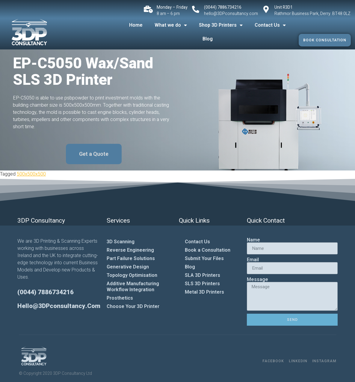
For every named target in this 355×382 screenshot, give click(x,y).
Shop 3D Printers (221, 25)
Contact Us (270, 25)
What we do (171, 25)
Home (136, 25)
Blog (208, 39)
